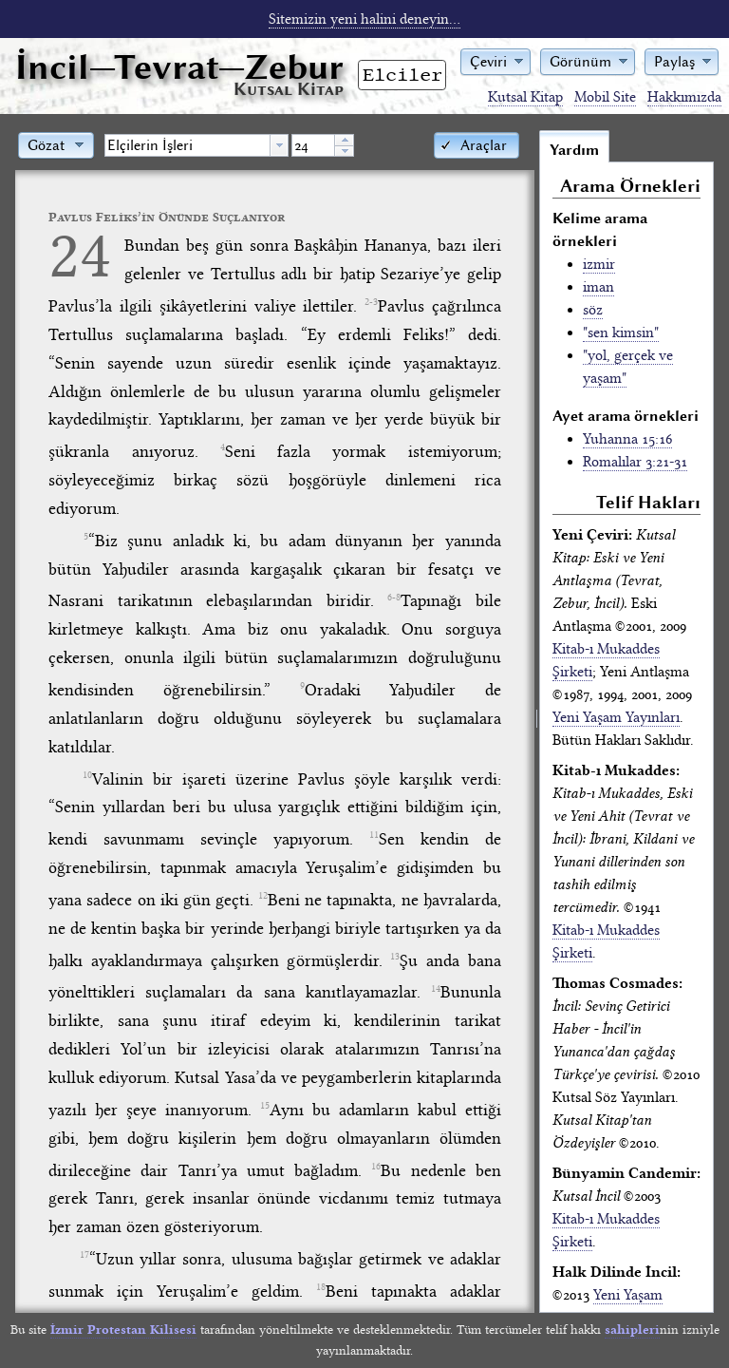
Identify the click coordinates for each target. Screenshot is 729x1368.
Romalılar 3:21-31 (635, 461)
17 (84, 1255)
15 (265, 1106)
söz (593, 309)
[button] (495, 60)
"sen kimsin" (621, 332)
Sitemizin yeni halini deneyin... (364, 19)
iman (598, 286)
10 (87, 775)
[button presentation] (279, 145)
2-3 (371, 302)
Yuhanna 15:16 (627, 438)
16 (376, 1166)
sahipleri (632, 1329)
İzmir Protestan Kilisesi (123, 1329)
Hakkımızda (684, 96)
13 (395, 956)
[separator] (536, 721)
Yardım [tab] (574, 150)
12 (263, 896)
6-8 (394, 597)
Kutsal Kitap (525, 96)
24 (79, 255)
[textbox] (187, 145)
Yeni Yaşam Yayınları (616, 717)
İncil (179, 67)
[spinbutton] (313, 145)
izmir (599, 264)
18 (321, 1287)
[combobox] (196, 145)
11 (374, 835)
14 (435, 989)
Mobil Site (605, 96)
